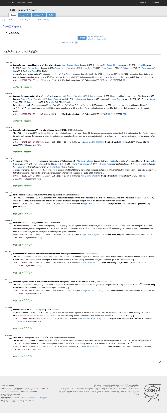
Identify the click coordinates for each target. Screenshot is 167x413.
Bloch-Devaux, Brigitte (70, 65)
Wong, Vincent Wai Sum (82, 164)
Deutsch (80, 388)
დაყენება (24, 15)
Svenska (123, 391)
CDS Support (43, 397)
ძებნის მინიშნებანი (95, 36)
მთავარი (4, 20)
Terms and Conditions (29, 391)
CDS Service (16, 397)
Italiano (130, 388)
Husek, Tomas (22, 167)
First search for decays (28, 223)
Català (73, 388)
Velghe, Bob (128, 68)
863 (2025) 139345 (95, 204)
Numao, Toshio (86, 68)
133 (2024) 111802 (96, 290)
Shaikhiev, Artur (80, 99)
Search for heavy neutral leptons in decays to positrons (36, 65)
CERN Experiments (14, 20)
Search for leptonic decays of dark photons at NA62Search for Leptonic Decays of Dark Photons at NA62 (54, 281)
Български (65, 388)
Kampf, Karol (55, 167)
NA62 (40, 20)
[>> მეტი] (157, 362)
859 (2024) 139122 (94, 234)
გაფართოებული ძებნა (97, 39)
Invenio (18, 394)
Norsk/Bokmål (79, 391)
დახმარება (39, 15)
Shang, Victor (31, 71)
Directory (155, 2)
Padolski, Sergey (34, 68)
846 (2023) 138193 (94, 346)
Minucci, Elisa (142, 65)
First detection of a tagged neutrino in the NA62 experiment (37, 195)
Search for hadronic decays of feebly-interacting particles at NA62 (39, 130)
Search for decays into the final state (35, 337)
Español (105, 388)
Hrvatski (122, 388)
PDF (82, 80)
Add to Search (68, 42)
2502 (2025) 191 (91, 176)
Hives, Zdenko (143, 164)
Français (113, 388)
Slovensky (115, 391)
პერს (51, 15)
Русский (105, 391)
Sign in (143, 2)
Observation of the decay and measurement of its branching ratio (45, 161)
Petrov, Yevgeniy (108, 68)
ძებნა (13, 15)
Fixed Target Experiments (29, 20)
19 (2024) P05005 (92, 262)
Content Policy (13, 391)
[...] (20, 139)
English (97, 388)
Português (96, 391)
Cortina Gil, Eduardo (114, 65)
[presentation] (43, 65)
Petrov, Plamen (61, 68)
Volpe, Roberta (117, 99)
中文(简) (132, 391)
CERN (20, 2)
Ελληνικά (89, 388)
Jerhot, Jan (92, 96)
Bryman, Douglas (106, 164)
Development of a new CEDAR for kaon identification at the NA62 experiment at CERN (47, 253)
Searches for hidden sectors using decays (35, 96)
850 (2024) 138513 (95, 318)
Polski (88, 391)
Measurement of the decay (29, 309)
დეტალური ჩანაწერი (22, 87)
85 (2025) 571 (93, 142)
